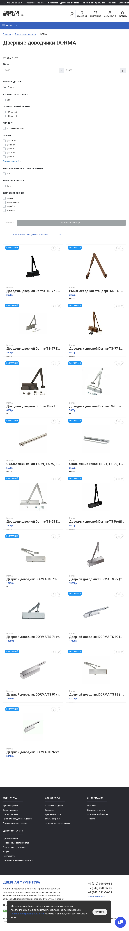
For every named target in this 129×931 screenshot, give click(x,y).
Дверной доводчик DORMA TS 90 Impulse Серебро (96, 637)
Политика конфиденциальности (18, 860)
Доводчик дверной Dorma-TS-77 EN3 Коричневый (33, 406)
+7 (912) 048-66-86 (11, 3)
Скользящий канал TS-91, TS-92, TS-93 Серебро (33, 464)
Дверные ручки (10, 805)
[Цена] (31, 70)
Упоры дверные (52, 819)
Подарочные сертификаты (16, 843)
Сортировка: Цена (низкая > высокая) (31, 234)
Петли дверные (10, 814)
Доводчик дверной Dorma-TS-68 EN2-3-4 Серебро (33, 521)
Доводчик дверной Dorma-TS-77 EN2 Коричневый (96, 348)
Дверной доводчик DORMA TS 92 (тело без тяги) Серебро (33, 752)
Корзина (122, 14)
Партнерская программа (15, 847)
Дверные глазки (53, 814)
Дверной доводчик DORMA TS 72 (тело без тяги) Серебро (96, 579)
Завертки (49, 810)
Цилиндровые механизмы (57, 823)
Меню (7, 25)
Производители (10, 838)
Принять (100, 912)
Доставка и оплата (69, 3)
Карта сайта (9, 856)
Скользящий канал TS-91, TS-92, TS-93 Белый (96, 464)
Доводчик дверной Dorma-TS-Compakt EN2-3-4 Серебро (96, 406)
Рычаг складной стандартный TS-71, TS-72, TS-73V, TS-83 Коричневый (96, 291)
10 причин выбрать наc (93, 3)
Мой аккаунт (110, 14)
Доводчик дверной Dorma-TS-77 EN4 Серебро (33, 348)
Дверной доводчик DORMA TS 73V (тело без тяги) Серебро (33, 579)
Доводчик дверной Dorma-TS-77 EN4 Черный (33, 291)
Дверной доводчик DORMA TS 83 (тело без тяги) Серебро (96, 694)
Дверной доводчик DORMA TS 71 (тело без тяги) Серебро (33, 637)
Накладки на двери (54, 805)
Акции (6, 851)
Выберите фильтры (71, 222)
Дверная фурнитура (13, 13)
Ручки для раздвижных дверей (17, 819)
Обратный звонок (35, 3)
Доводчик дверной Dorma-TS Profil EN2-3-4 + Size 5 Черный (96, 521)
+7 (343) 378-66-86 (100, 888)
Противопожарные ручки (15, 823)
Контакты (53, 3)
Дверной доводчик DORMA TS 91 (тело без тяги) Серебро (33, 694)
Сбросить (10, 222)
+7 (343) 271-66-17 (100, 892)
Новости (112, 3)
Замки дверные (10, 810)
